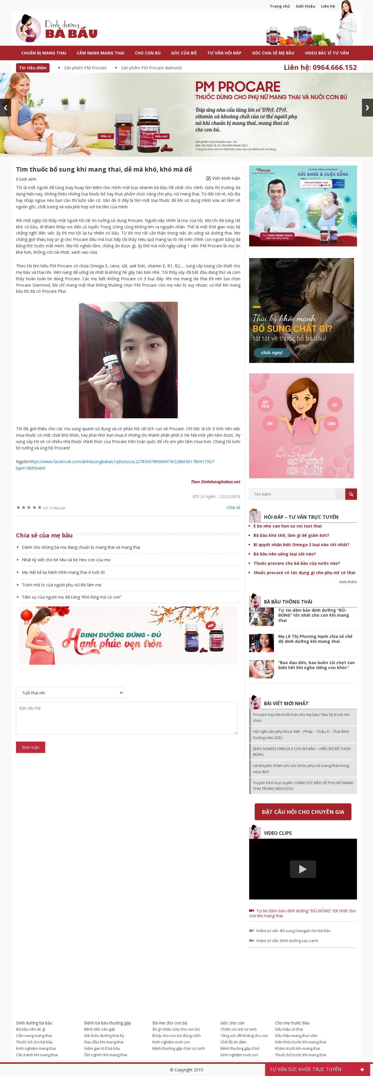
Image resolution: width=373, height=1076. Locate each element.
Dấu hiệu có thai (289, 1029)
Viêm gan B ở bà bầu (102, 1048)
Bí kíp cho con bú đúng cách (176, 1035)
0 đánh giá (54, 508)
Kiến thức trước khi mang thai (300, 1042)
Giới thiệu (305, 6)
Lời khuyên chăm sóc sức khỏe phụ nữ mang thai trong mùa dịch (301, 768)
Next (367, 108)
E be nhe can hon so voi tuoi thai (288, 526)
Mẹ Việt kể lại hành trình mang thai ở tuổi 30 (63, 572)
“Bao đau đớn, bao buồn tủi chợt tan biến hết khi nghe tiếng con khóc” (316, 665)
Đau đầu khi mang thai (104, 1042)
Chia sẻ (233, 507)
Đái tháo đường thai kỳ (104, 1035)
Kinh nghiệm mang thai (36, 1048)
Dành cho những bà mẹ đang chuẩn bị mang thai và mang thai (81, 547)
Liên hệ (328, 6)
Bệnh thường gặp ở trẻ (240, 1048)
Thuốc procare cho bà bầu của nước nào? (297, 563)
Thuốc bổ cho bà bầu (34, 1042)
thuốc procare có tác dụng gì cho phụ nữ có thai (304, 572)
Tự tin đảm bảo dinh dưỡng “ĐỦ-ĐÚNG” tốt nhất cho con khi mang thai (313, 615)
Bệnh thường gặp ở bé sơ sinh (178, 1048)
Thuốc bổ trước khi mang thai (300, 1054)
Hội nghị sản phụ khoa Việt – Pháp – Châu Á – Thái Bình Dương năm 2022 (301, 734)
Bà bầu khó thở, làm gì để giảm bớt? (291, 535)
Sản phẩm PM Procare (85, 67)
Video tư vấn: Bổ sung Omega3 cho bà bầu (293, 930)
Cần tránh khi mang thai (37, 1054)
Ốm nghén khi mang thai (105, 1054)
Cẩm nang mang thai (34, 1035)
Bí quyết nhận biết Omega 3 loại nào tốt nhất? (301, 544)
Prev (5, 108)
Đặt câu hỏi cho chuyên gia (303, 811)
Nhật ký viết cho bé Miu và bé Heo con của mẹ (66, 559)
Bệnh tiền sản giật (99, 1029)
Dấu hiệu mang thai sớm (296, 1035)
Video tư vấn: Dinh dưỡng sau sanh (287, 940)
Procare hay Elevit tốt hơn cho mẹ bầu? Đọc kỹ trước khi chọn (301, 717)
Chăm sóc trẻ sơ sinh (239, 1029)
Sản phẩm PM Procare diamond (151, 67)
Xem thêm (348, 581)
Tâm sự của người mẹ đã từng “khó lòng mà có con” (72, 597)
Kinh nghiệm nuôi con (171, 1042)
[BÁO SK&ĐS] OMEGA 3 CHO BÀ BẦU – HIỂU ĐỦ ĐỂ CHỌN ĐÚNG (302, 751)
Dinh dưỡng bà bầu (70, 29)
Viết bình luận (226, 178)
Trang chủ (280, 6)
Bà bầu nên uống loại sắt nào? (285, 554)
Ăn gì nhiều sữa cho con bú (176, 1029)
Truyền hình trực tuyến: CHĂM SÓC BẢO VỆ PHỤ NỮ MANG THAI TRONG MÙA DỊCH (303, 785)
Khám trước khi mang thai (297, 1048)
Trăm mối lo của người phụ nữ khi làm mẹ (61, 585)
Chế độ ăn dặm (234, 1042)
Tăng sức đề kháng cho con (244, 1035)
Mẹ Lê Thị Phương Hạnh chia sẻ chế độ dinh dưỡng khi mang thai (315, 639)
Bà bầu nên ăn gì (30, 1029)
